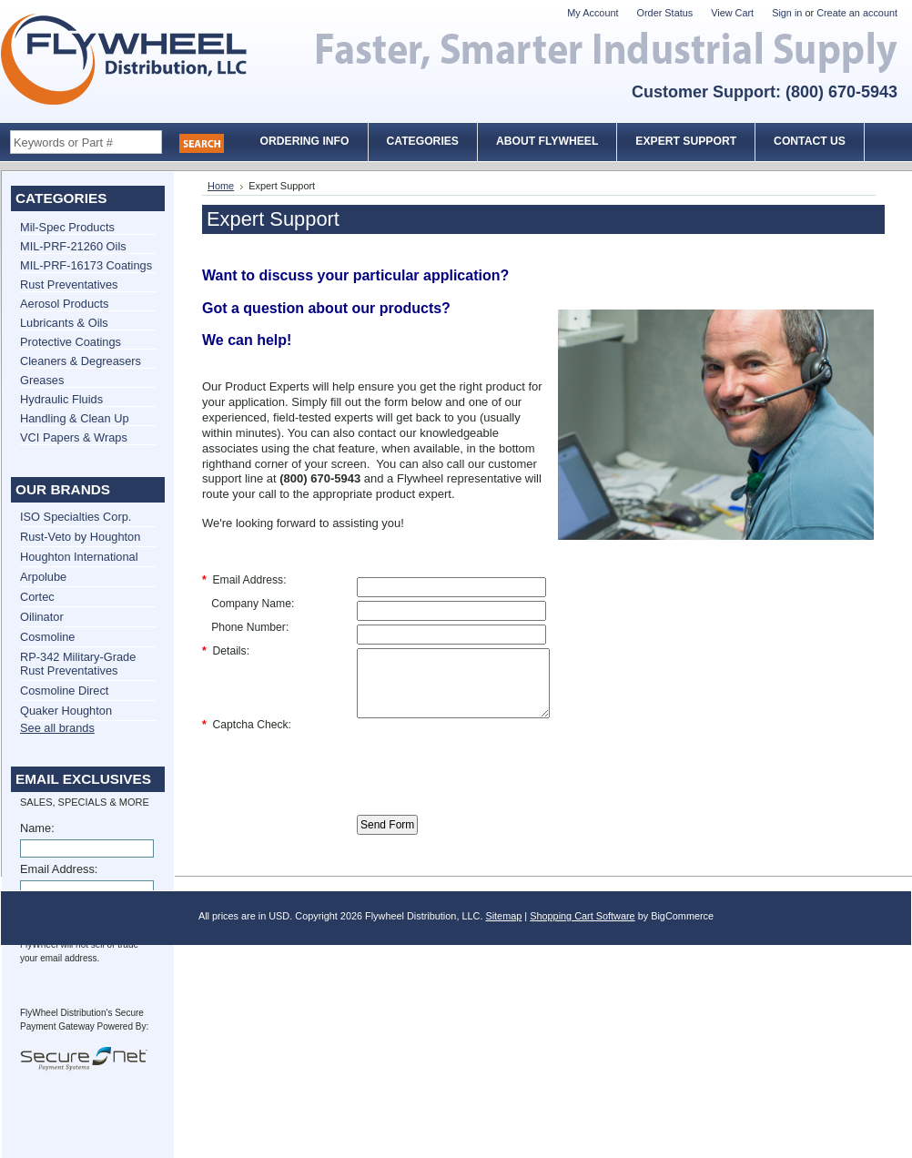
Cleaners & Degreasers (80, 361)
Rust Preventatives (68, 284)
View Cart (732, 12)
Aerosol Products (64, 303)
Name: (37, 828)
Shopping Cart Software (582, 929)
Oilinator (42, 617)
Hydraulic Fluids (61, 399)
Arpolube (43, 577)
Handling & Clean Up (74, 418)
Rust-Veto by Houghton (80, 536)
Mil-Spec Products (67, 227)
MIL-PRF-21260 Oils (73, 246)
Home (221, 185)
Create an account (856, 12)
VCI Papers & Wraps (73, 437)
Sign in (787, 12)
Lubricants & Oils (64, 323)
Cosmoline (47, 637)
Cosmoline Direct (64, 690)
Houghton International (79, 557)
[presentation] (495, 771)
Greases (42, 380)
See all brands (57, 728)
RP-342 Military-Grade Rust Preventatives (78, 663)
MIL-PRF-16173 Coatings (86, 265)
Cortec (37, 597)
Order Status (665, 12)
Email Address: (58, 869)
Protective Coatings (70, 342)
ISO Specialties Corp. (75, 516)
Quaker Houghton (66, 710)
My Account (592, 12)
